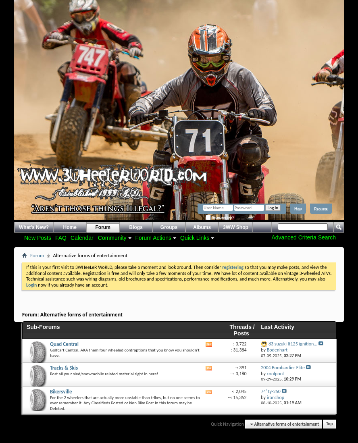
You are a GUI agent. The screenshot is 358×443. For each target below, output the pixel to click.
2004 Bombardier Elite (283, 367)
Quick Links (194, 238)
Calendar (82, 238)
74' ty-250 (271, 391)
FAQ (61, 238)
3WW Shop (235, 227)
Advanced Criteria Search (303, 237)
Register (321, 209)
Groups (169, 227)
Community (112, 238)
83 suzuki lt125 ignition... (292, 344)
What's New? (34, 227)
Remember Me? (220, 217)
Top (329, 424)
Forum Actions (153, 238)
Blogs (136, 227)
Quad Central (64, 344)
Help (298, 209)
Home (70, 227)
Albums (202, 227)
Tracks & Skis (64, 368)
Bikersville (61, 392)
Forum (103, 227)
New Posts (37, 238)
